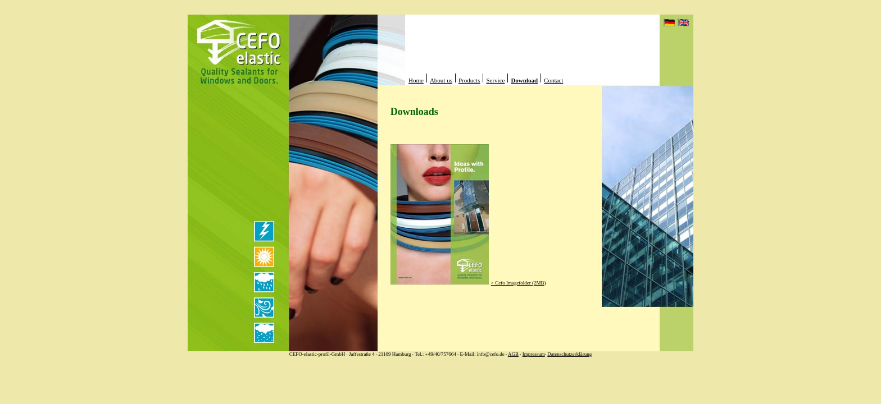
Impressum (534, 354)
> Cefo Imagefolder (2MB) (518, 283)
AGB (513, 354)
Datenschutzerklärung (569, 354)
